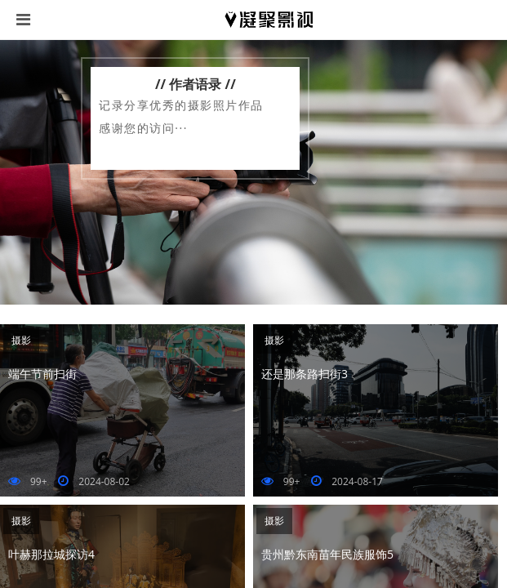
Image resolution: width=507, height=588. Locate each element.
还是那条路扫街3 (304, 373)
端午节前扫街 (42, 373)
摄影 (21, 340)
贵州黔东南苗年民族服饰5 (327, 554)
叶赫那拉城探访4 (51, 554)
